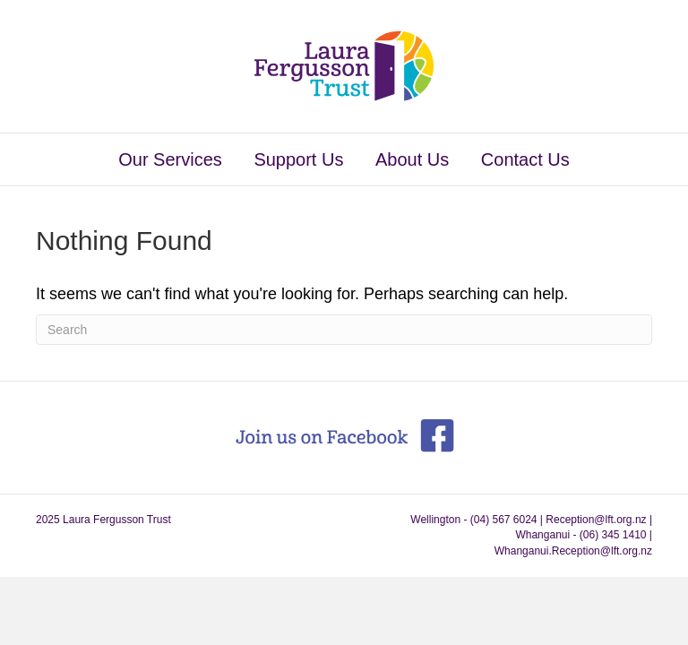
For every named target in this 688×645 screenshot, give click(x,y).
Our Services (170, 159)
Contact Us (525, 159)
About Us (412, 159)
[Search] (344, 329)
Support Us (298, 159)
